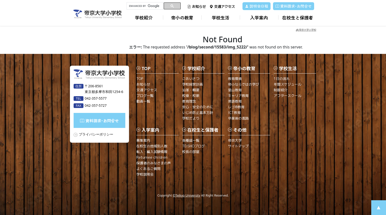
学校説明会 (145, 174)
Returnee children (151, 157)
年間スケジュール (287, 84)
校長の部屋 (190, 151)
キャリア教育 (238, 95)
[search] (145, 6)
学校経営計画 (192, 84)
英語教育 (235, 101)
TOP (139, 78)
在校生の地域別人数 (151, 146)
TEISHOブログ (193, 146)
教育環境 (235, 78)
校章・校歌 (190, 95)
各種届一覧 (190, 140)
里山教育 (235, 90)
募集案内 (143, 140)
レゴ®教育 (236, 107)
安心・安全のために (197, 107)
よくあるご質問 (148, 168)
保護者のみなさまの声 (153, 163)
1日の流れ (282, 78)
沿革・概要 (190, 90)
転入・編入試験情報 (151, 151)
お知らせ (196, 6)
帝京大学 (235, 140)
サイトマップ (238, 146)
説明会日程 (256, 6)
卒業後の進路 (238, 118)
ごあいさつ (190, 78)
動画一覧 (143, 101)
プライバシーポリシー (96, 134)
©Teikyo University (186, 195)
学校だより (190, 118)
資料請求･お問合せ (293, 6)
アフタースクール (287, 95)
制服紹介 (281, 90)
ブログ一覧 (145, 95)
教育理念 (189, 101)
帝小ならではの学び (243, 84)
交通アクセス (222, 6)
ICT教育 (234, 112)
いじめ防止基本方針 (197, 112)
